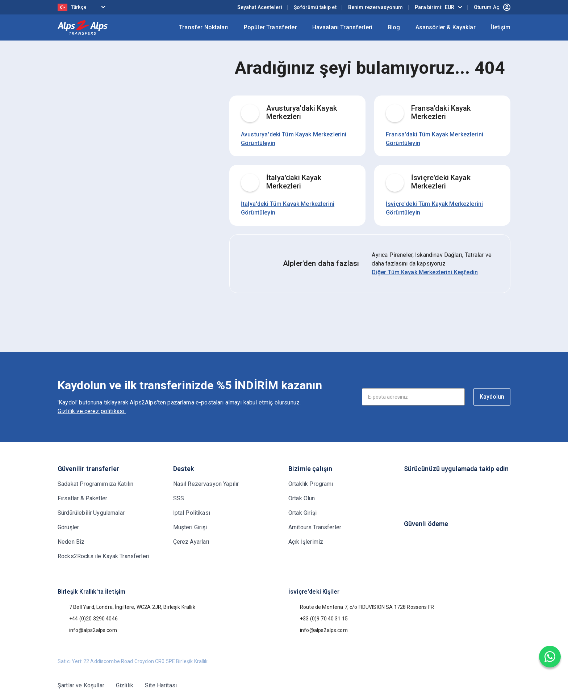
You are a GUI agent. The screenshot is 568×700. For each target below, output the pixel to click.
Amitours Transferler (314, 527)
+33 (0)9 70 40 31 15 (318, 618)
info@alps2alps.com (87, 630)
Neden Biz (71, 541)
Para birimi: (434, 7)
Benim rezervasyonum (375, 7)
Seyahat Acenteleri (260, 7)
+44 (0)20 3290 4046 (88, 618)
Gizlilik (124, 685)
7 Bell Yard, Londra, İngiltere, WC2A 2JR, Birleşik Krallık (126, 607)
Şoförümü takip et (315, 7)
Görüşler (68, 527)
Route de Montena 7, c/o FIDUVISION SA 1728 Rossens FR (361, 607)
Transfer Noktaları (204, 27)
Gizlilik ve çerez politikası (92, 411)
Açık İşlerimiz (305, 541)
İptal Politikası (191, 512)
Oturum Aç (492, 7)
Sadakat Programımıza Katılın (95, 483)
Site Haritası (161, 685)
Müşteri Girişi (190, 527)
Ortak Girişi (302, 512)
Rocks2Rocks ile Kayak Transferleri (103, 556)
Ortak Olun (301, 498)
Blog (394, 27)
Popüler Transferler (270, 27)
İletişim (500, 27)
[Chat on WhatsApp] (550, 656)
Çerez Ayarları (191, 541)
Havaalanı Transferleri (342, 27)
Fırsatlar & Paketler (82, 498)
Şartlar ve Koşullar (81, 685)
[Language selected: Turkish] (83, 7)
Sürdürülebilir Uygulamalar (91, 512)
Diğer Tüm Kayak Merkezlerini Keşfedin (425, 272)
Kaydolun (492, 396)
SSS (178, 498)
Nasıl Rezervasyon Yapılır (206, 483)
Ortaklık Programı (310, 483)
